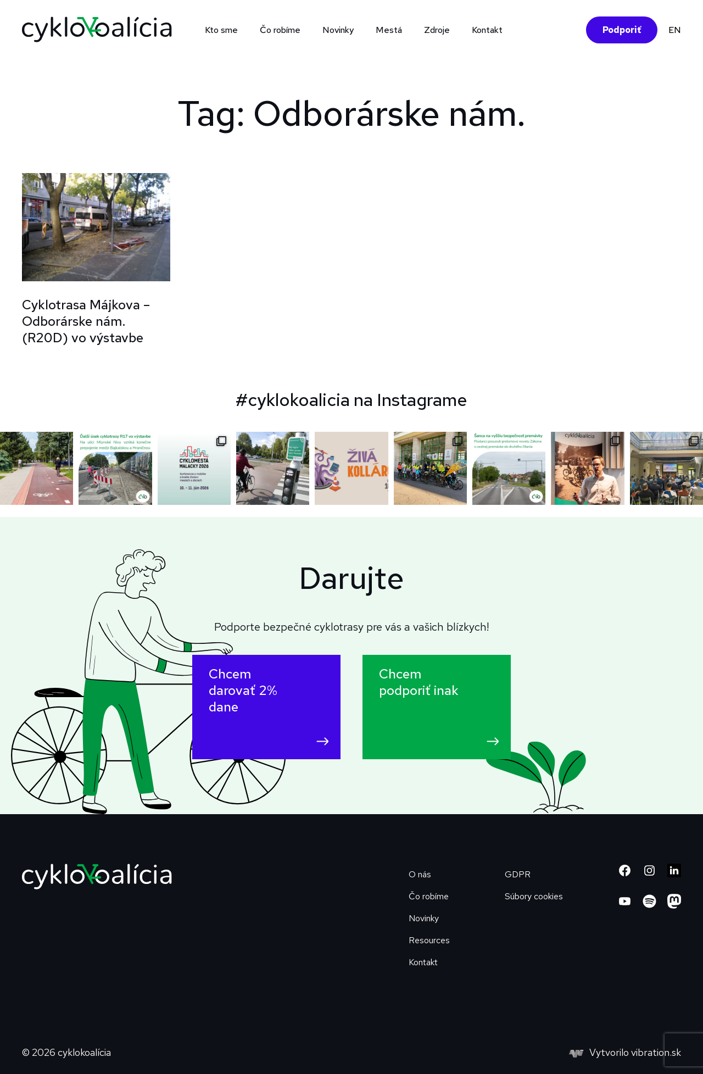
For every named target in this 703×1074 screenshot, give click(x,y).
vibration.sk (656, 1052)
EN (674, 30)
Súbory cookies (534, 896)
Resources (429, 940)
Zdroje (437, 30)
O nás (420, 874)
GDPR (518, 874)
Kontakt (487, 30)
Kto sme (221, 30)
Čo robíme (280, 30)
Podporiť (621, 30)
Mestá (389, 30)
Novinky (338, 30)
